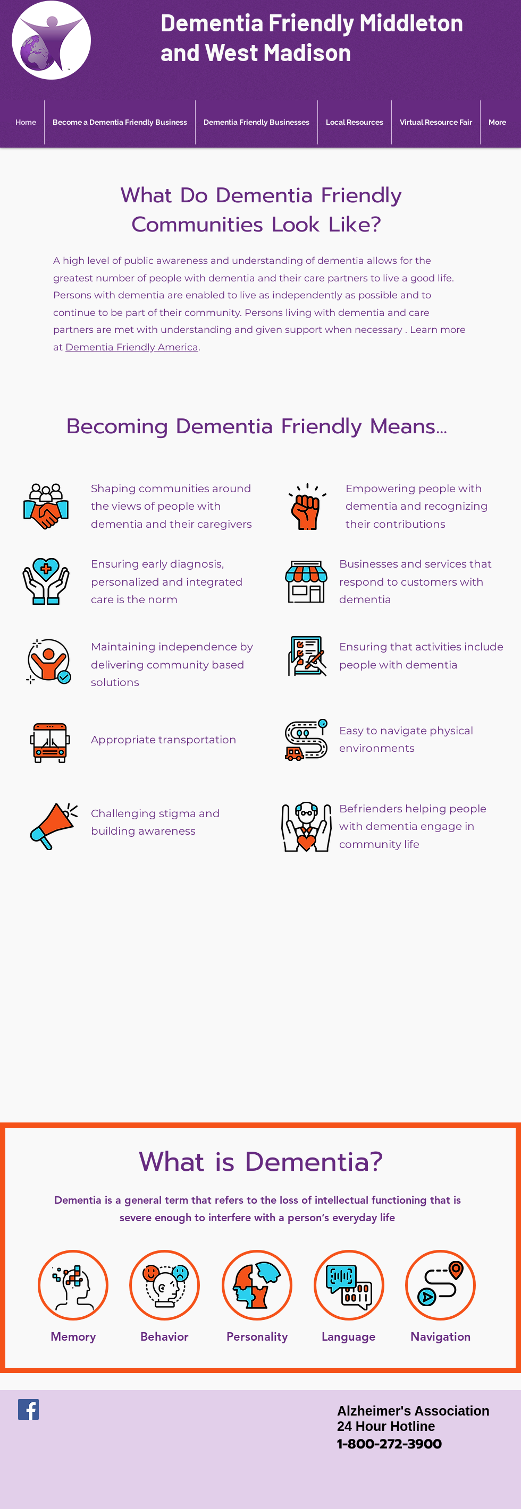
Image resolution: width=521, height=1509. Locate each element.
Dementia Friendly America (131, 347)
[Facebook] (28, 1409)
